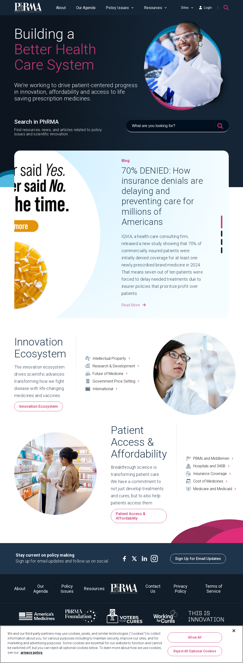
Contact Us (152, 589)
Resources (155, 7)
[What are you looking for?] (177, 126)
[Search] (226, 7)
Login (205, 7)
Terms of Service (213, 589)
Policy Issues (120, 7)
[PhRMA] (28, 7)
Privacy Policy (180, 589)
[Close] (234, 630)
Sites (187, 7)
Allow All (194, 637)
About (61, 7)
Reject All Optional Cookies (194, 651)
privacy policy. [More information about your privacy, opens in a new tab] (32, 652)
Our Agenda (85, 7)
